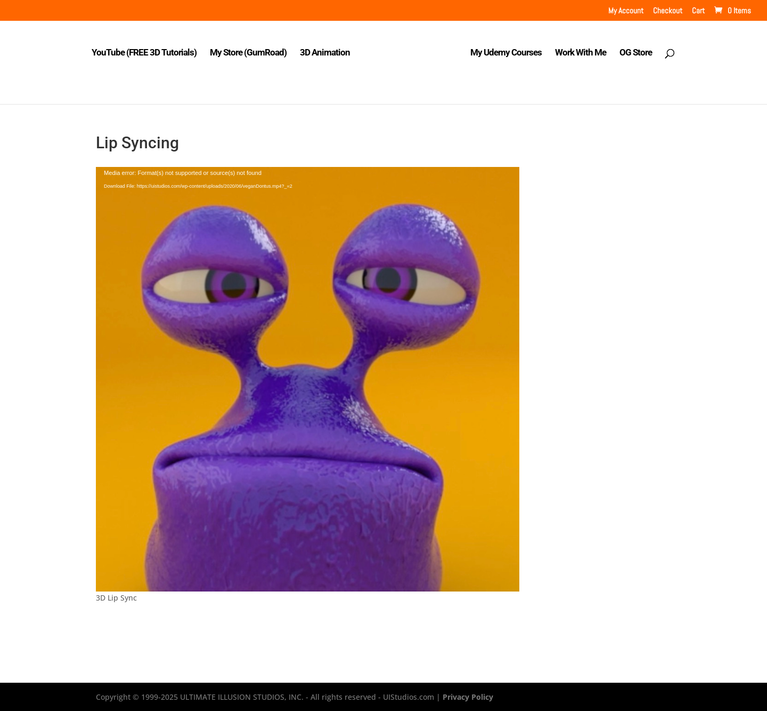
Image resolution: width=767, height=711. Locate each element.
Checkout (667, 10)
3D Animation (325, 53)
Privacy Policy (468, 697)
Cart (698, 10)
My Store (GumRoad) (248, 53)
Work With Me (580, 53)
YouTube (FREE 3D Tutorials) (144, 53)
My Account (625, 10)
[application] (307, 379)
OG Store (635, 53)
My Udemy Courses (506, 53)
